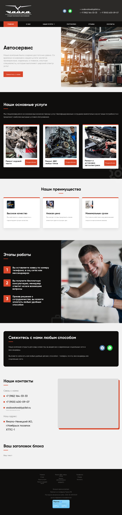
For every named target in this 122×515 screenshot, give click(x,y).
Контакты (110, 24)
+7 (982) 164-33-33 (89, 12)
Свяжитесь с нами (13, 74)
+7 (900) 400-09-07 (110, 12)
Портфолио (71, 24)
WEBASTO (61, 482)
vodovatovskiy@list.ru (90, 9)
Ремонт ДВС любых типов (61, 475)
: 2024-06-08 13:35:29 (70, 495)
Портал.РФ (68, 492)
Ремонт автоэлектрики (61, 479)
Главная (11, 24)
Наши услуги (42, 479)
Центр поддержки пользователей (61, 497)
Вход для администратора (61, 489)
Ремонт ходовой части (42, 482)
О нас (28, 24)
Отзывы (91, 24)
